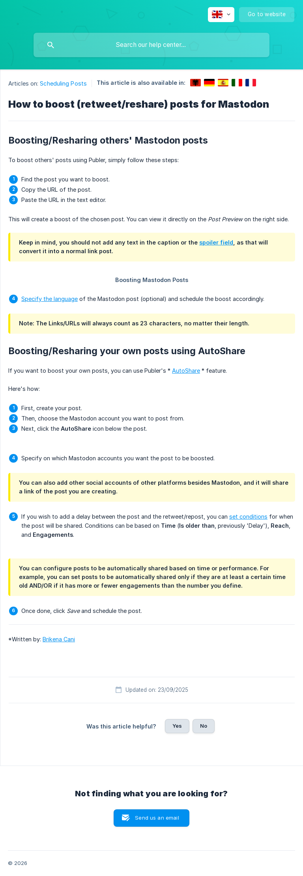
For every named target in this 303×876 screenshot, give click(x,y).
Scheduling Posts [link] (63, 83)
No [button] (203, 726)
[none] (221, 14)
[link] (195, 82)
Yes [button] (177, 726)
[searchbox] (151, 45)
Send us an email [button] (157, 817)
